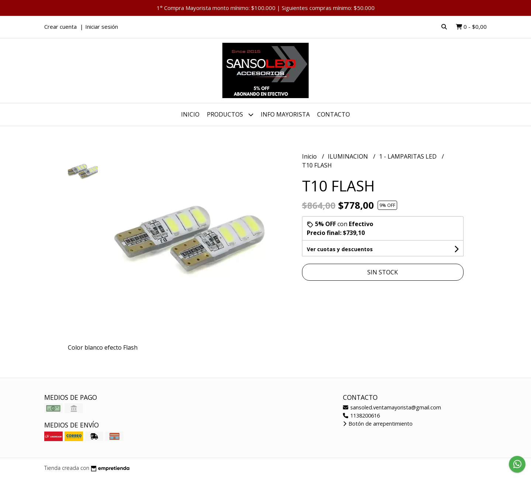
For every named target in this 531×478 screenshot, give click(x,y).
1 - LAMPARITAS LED (408, 156)
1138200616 (361, 415)
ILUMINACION (348, 156)
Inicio (190, 114)
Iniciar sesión (101, 26)
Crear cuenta (60, 26)
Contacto (333, 114)
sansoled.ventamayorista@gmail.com (392, 407)
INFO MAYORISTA (285, 114)
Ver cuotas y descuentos (340, 249)
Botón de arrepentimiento (378, 423)
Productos (230, 114)
